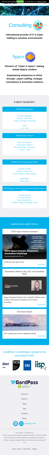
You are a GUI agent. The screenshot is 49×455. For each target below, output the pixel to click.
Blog (24, 404)
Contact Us (24, 394)
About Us (24, 399)
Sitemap (34, 449)
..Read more (41, 264)
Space (18, 56)
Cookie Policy (27, 449)
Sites (24, 408)
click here (20, 1)
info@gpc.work (30, 423)
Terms (14, 449)
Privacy (19, 449)
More (27, 128)
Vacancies (24, 413)
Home (24, 418)
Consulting (20, 25)
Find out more (41, 1)
